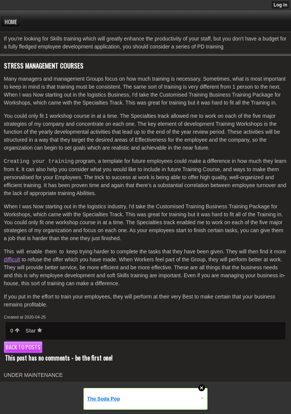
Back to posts (23, 347)
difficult (12, 259)
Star (33, 331)
